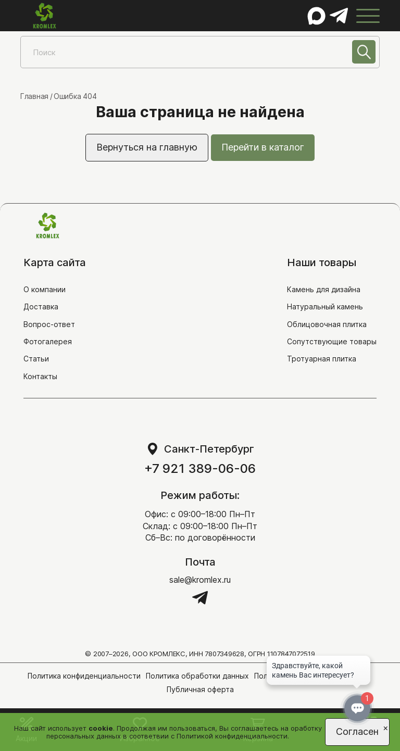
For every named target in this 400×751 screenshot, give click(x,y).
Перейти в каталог (262, 147)
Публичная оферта (200, 689)
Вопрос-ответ (49, 324)
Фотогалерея (47, 341)
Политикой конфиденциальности (232, 736)
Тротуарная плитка (321, 358)
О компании (44, 289)
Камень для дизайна (323, 289)
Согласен (357, 731)
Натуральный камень (325, 306)
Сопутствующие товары (332, 341)
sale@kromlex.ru (200, 579)
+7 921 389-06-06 (200, 468)
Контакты (40, 376)
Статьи (36, 358)
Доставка (40, 306)
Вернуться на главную (146, 147)
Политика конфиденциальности (84, 675)
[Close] (386, 727)
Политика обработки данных (197, 675)
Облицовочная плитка (327, 324)
